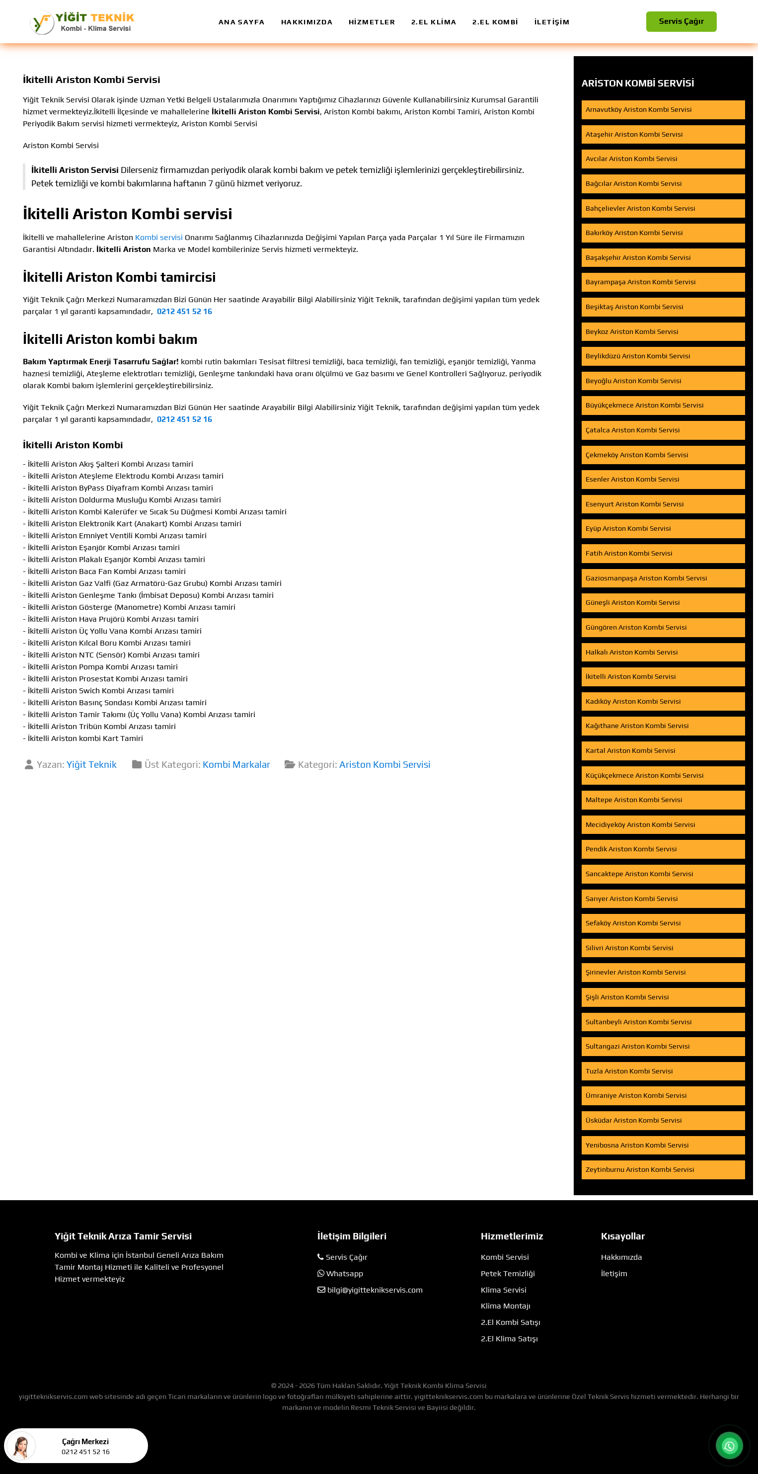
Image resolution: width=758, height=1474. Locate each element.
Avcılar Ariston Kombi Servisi (632, 159)
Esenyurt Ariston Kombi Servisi (635, 504)
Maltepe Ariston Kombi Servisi (634, 800)
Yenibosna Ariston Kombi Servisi (637, 1145)
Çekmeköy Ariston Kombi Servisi (637, 455)
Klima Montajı (506, 1305)
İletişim (614, 1273)
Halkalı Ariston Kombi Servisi (632, 652)
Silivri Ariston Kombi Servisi (630, 948)
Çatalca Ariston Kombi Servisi (633, 430)
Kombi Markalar (236, 764)
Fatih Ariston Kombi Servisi (629, 553)
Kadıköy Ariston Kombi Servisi (633, 701)
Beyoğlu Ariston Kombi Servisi (634, 381)
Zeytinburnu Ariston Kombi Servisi (640, 1169)
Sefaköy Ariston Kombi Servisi (633, 923)
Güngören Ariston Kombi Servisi (636, 627)
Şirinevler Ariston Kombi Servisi (636, 972)
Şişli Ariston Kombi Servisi (627, 997)
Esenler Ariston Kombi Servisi (633, 479)
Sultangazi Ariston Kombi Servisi (638, 1046)
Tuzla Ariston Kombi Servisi (629, 1071)
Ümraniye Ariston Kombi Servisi (636, 1095)
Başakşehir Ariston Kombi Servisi (638, 257)
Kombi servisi (159, 237)
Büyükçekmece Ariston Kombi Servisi (645, 405)
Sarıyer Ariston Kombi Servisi (632, 898)
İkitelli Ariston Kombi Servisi (631, 676)
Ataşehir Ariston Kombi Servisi (634, 134)
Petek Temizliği (508, 1273)
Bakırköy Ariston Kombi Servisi (634, 233)
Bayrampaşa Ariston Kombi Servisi (641, 282)
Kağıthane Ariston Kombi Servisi (637, 726)
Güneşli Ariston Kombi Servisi (633, 602)
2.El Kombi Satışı (510, 1322)
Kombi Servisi (505, 1257)
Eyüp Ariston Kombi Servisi (628, 528)
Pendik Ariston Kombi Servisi (631, 849)
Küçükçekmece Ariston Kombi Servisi (645, 775)
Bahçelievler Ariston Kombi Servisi (640, 208)
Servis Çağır (681, 21)
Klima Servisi (504, 1290)
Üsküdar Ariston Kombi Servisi (634, 1120)
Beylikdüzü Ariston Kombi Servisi (638, 356)
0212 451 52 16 (184, 311)
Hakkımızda (621, 1257)
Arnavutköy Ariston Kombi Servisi (639, 109)
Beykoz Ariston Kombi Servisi (632, 331)
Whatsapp (344, 1273)
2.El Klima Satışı (509, 1338)
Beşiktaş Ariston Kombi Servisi (634, 307)
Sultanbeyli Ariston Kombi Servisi (639, 1022)
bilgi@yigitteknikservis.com (375, 1290)
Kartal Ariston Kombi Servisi (631, 750)
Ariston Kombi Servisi (385, 764)
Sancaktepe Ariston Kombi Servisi (639, 874)
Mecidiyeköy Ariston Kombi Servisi (640, 824)
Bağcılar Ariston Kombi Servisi (634, 183)
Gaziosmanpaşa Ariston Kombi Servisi (646, 578)
